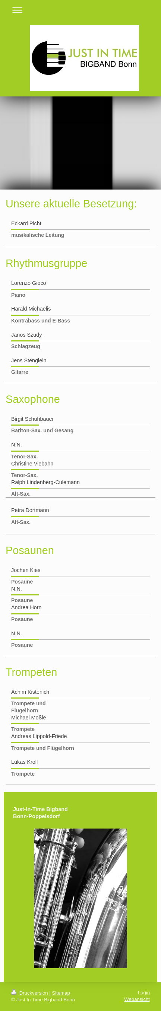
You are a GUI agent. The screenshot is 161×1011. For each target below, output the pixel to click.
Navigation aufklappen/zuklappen (80, 10)
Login (144, 992)
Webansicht (137, 999)
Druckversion (30, 993)
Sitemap (61, 993)
